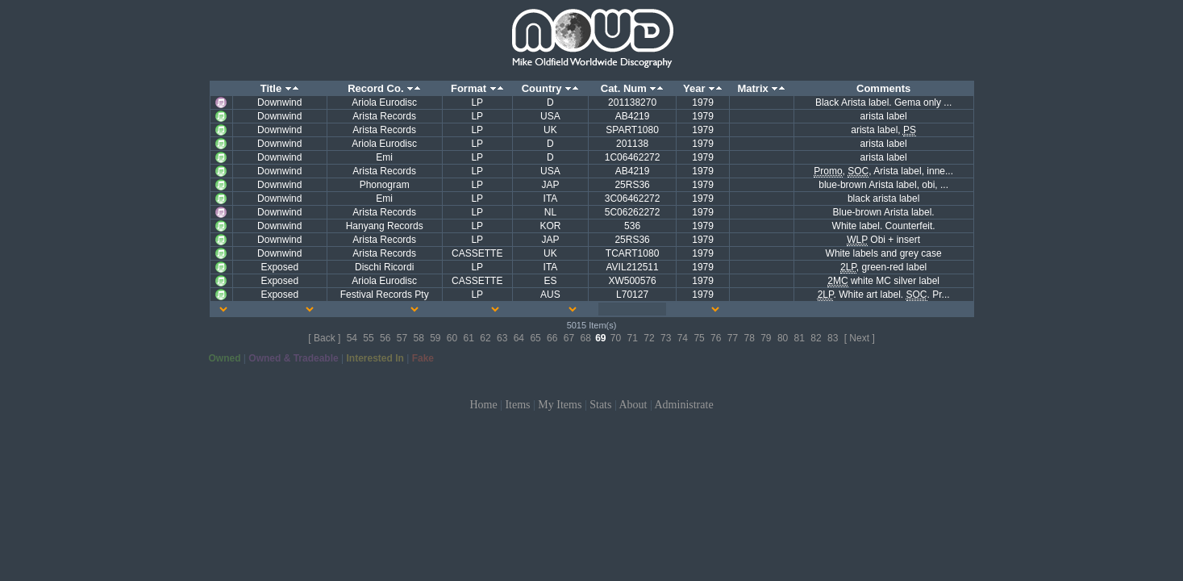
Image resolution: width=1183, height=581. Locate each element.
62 (485, 338)
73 (665, 338)
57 (402, 338)
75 (699, 338)
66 (552, 338)
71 (632, 338)
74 (682, 338)
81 (799, 338)
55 (368, 338)
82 (815, 338)
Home (483, 405)
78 (749, 338)
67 (569, 338)
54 (352, 338)
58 (418, 338)
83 (832, 338)
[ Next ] (859, 338)
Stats (600, 405)
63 (502, 338)
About (633, 405)
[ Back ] (324, 338)
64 (519, 338)
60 (452, 338)
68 (585, 338)
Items (517, 405)
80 (782, 338)
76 (715, 338)
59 (435, 338)
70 (615, 338)
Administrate (684, 405)
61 (469, 338)
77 (732, 338)
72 (649, 338)
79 (765, 338)
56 (385, 338)
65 (535, 338)
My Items (559, 405)
